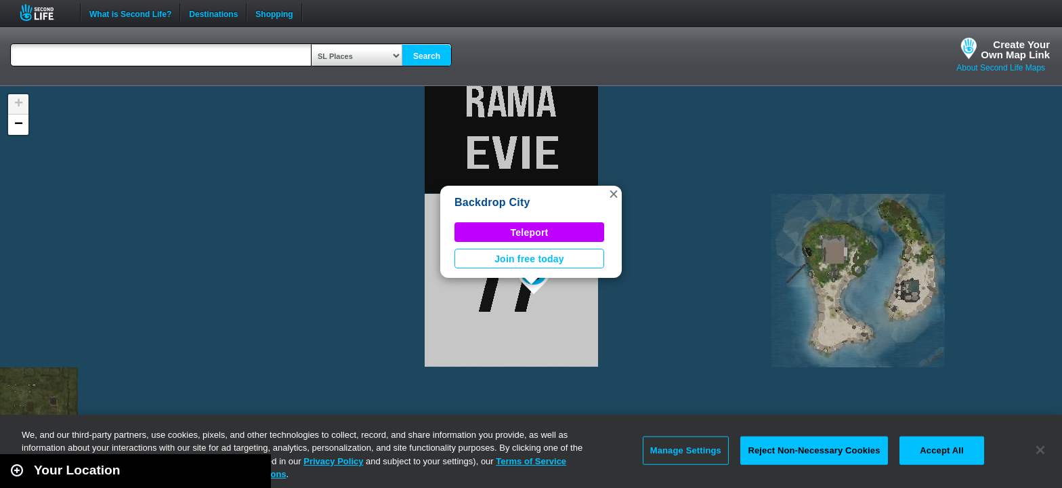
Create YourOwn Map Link (1015, 49)
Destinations (213, 12)
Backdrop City (492, 202)
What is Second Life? (130, 12)
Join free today (529, 258)
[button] (614, 194)
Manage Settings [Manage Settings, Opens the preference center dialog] (685, 450)
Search (426, 56)
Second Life (44, 12)
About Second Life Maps (1000, 68)
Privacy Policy (333, 461)
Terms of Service (531, 461)
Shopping (274, 12)
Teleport (530, 232)
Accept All (941, 450)
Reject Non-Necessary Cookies (814, 450)
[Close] (1040, 450)
